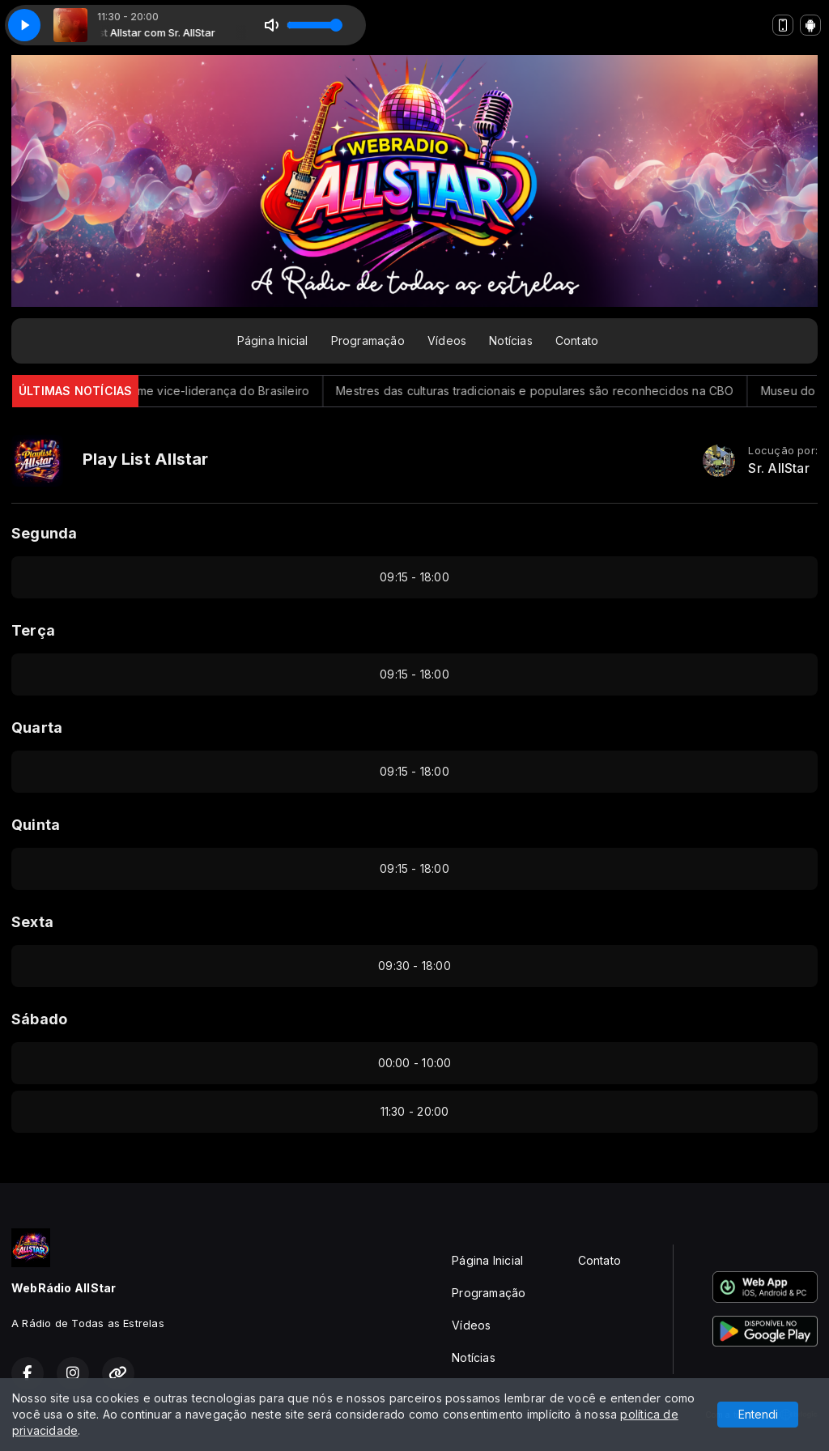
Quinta (35, 824)
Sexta (32, 921)
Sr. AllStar (778, 468)
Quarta (36, 727)
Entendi (758, 1414)
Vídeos (446, 340)
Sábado (39, 1019)
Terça (33, 630)
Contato (576, 340)
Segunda (44, 533)
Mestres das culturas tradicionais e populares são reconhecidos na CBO (550, 391)
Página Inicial (272, 340)
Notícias (511, 340)
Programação (368, 340)
